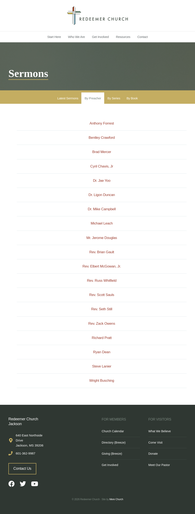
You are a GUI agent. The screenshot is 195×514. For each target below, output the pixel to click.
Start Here (54, 37)
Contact (142, 37)
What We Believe (159, 431)
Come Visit (155, 442)
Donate (153, 453)
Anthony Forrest (102, 123)
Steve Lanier (101, 366)
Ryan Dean (101, 352)
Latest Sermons (67, 98)
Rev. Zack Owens (101, 324)
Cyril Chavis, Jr (101, 166)
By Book (132, 98)
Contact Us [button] (22, 468)
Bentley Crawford (102, 138)
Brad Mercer (101, 152)
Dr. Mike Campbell (102, 209)
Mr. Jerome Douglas (101, 238)
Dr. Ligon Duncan (101, 195)
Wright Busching (101, 381)
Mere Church (116, 499)
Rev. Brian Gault (101, 252)
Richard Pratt (102, 338)
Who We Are (76, 37)
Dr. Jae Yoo (101, 181)
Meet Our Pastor (159, 465)
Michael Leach (102, 223)
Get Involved (100, 37)
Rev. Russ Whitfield (102, 281)
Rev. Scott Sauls (101, 295)
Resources (123, 37)
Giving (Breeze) (112, 453)
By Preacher (92, 98)
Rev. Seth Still (101, 309)
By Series (113, 98)
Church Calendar (113, 431)
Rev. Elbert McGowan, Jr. (101, 266)
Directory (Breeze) (114, 442)
